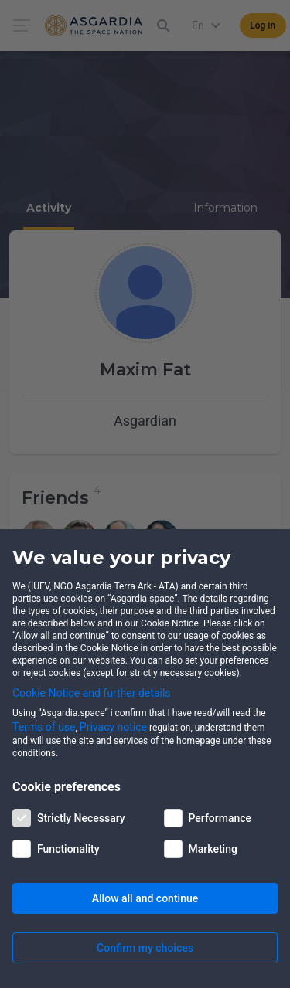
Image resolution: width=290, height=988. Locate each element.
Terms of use (44, 727)
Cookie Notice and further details (91, 693)
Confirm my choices (145, 948)
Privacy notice (113, 727)
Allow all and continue (145, 898)
